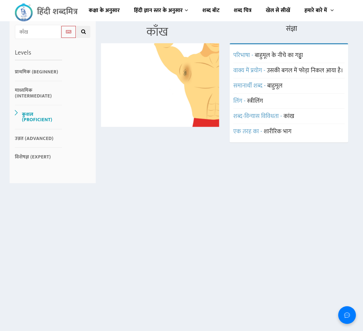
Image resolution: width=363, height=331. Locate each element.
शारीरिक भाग (277, 131)
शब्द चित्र (243, 10)
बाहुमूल (275, 86)
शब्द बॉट (211, 10)
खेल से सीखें (278, 10)
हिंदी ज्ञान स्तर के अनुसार (161, 10)
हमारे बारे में (319, 10)
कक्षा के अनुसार (104, 10)
